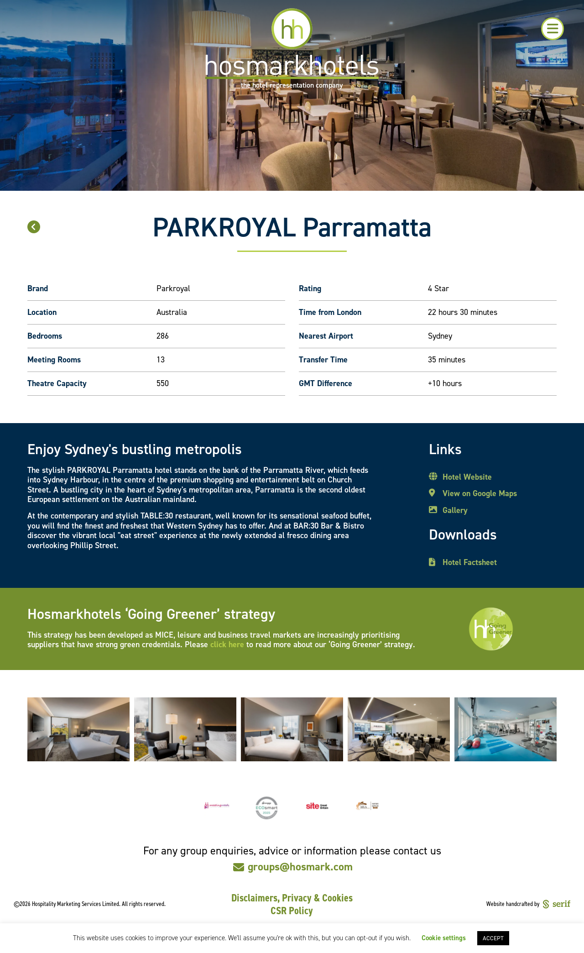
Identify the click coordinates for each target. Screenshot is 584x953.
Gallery (455, 511)
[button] (552, 28)
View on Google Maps (480, 494)
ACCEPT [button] (493, 938)
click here (227, 644)
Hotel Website (467, 477)
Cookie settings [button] (444, 938)
